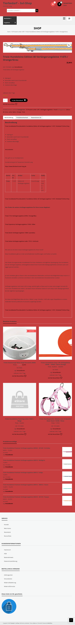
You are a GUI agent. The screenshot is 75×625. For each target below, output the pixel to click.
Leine (10, 112)
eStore (34, 623)
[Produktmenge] (5, 100)
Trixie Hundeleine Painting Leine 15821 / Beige (19, 420)
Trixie (23, 112)
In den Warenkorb (17, 100)
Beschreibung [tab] (9, 117)
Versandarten (9, 149)
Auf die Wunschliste (10, 104)
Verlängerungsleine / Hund (48, 110)
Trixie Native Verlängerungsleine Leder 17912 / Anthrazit (21, 241)
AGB (5, 553)
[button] (69, 45)
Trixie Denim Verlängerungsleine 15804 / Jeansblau (20, 233)
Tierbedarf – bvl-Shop (17, 3)
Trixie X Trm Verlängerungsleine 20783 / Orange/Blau (20, 216)
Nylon (14, 112)
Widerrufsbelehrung (10, 582)
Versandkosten (18, 67)
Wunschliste (7, 536)
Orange (19, 112)
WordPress (50, 623)
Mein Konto (7, 528)
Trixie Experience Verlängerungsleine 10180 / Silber (20, 224)
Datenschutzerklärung (10, 561)
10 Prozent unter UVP (17, 32)
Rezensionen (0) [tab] (36, 117)
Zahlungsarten (8, 575)
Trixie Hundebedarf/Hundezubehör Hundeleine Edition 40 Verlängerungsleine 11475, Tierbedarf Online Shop (37, 126)
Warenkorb (7, 532)
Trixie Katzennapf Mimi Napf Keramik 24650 (20, 363)
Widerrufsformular (9, 586)
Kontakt (6, 524)
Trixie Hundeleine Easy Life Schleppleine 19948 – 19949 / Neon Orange (55, 364)
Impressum (7, 550)
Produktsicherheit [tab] (22, 117)
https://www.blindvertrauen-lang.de (15, 166)
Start (8, 32)
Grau (6, 112)
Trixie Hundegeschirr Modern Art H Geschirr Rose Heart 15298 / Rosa (55, 420)
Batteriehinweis (8, 557)
